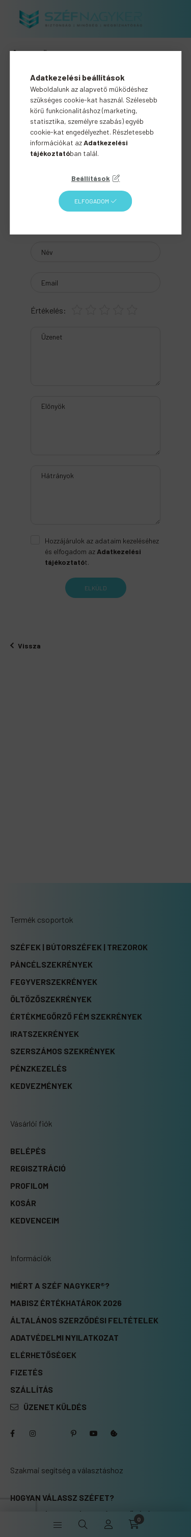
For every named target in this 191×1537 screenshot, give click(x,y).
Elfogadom (91, 200)
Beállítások (90, 178)
